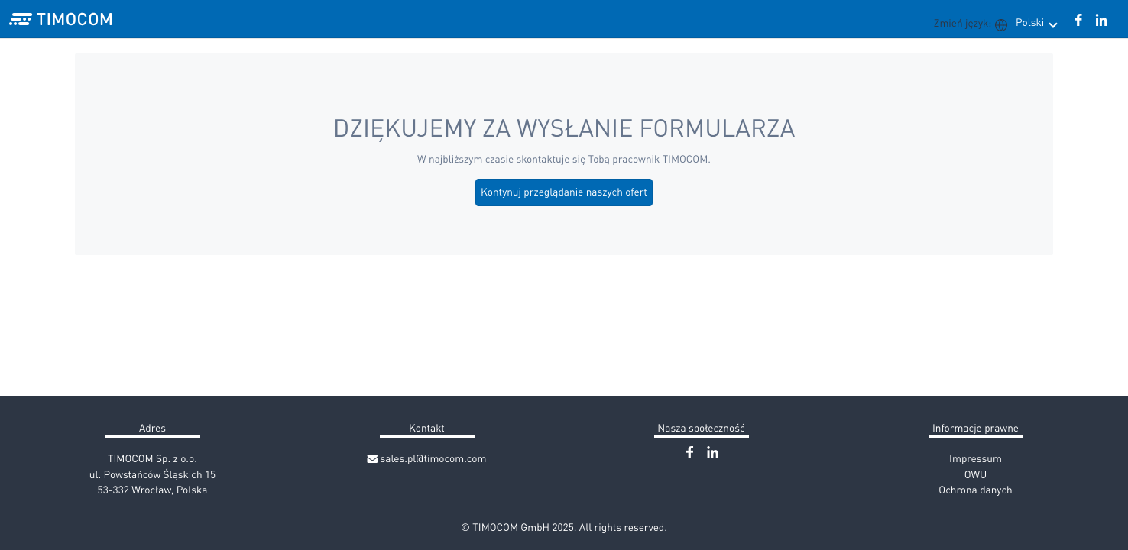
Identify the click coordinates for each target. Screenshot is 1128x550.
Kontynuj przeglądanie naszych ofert (564, 191)
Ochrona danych (975, 489)
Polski (1036, 22)
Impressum (975, 458)
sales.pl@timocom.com (427, 458)
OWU (975, 474)
